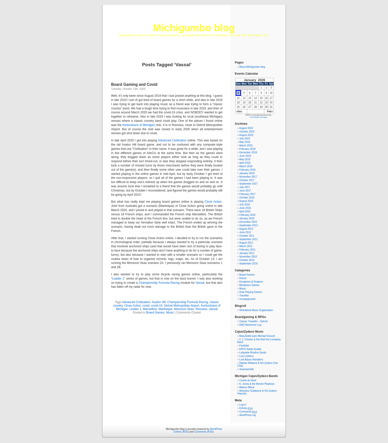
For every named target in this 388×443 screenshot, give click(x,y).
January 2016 (246, 218)
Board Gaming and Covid (134, 84)
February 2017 (247, 194)
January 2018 (246, 173)
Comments (248, 411)
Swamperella (246, 369)
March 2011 (245, 246)
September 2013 (248, 225)
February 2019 (247, 149)
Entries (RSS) (181, 431)
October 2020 (246, 131)
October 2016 (246, 197)
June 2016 (245, 208)
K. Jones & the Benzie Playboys (256, 383)
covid (146, 305)
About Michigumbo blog (252, 66)
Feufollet (244, 345)
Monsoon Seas (184, 309)
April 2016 (244, 211)
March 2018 (245, 166)
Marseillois (150, 309)
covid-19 (156, 305)
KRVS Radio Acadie (250, 349)
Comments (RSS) (204, 431)
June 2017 (245, 190)
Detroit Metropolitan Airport (181, 305)
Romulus (201, 309)
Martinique (165, 309)
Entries (246, 408)
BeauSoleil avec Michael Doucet (257, 336)
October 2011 (246, 235)
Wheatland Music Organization (256, 310)
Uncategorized (247, 299)
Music (170, 312)
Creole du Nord (247, 380)
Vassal (200, 283)
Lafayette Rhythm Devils (252, 352)
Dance (242, 278)
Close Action (213, 201)
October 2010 (246, 260)
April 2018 (244, 162)
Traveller (244, 295)
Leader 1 (118, 278)
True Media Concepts (258, 117)
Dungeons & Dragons (251, 281)
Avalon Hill (159, 302)
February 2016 (247, 215)
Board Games (155, 312)
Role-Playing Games (250, 292)
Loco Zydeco (246, 356)
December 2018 (248, 152)
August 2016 (246, 201)
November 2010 (248, 256)
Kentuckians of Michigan (138, 125)
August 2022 (246, 128)
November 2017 (248, 176)
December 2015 (248, 222)
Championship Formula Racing (159, 283)
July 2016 (244, 204)
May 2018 (244, 159)
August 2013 (246, 228)
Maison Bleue (246, 387)
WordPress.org (247, 415)
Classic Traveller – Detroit (253, 321)
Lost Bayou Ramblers (251, 359)
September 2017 (248, 183)
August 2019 (246, 135)
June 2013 (245, 232)
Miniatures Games (249, 285)
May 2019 (244, 142)
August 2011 (246, 242)
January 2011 (246, 253)
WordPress (216, 429)
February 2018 (247, 169)
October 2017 (246, 180)
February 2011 (247, 249)
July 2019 (244, 138)
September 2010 (248, 263)
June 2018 (245, 156)
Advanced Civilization (172, 140)
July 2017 (244, 187)
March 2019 (245, 145)
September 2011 (248, 239)
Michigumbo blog (194, 27)
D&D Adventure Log (250, 324)
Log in (242, 404)
